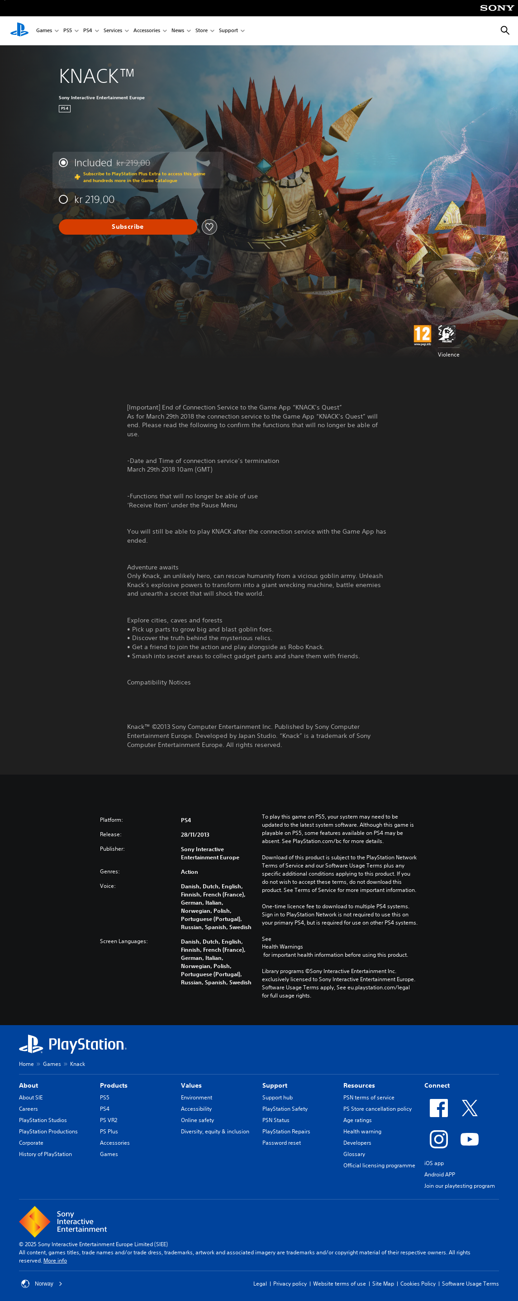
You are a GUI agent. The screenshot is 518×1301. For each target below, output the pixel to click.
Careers (28, 1109)
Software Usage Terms (470, 1283)
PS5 (67, 31)
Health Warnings (282, 946)
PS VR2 (108, 1120)
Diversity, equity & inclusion (215, 1131)
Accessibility (196, 1109)
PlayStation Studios (43, 1120)
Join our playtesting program (459, 1186)
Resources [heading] (359, 1085)
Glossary (354, 1154)
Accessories (146, 31)
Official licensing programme (379, 1165)
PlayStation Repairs (286, 1131)
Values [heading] (191, 1085)
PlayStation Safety (285, 1109)
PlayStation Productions (48, 1131)
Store (201, 31)
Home (26, 1064)
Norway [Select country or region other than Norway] (42, 1283)
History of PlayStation (45, 1154)
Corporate (31, 1143)
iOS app (434, 1163)
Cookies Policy (418, 1283)
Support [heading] (274, 1085)
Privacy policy (290, 1283)
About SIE (31, 1097)
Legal (260, 1283)
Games (44, 31)
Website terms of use (339, 1283)
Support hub (277, 1097)
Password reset (281, 1143)
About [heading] (28, 1085)
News (177, 31)
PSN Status (276, 1120)
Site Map (383, 1283)
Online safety (197, 1120)
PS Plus (109, 1131)
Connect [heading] (437, 1085)
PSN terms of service (368, 1097)
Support (228, 31)
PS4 (87, 31)
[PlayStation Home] (19, 31)
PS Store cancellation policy (377, 1109)
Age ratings (357, 1120)
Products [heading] (114, 1085)
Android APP (439, 1174)
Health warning (362, 1131)
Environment (196, 1097)
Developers (357, 1143)
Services (113, 31)
